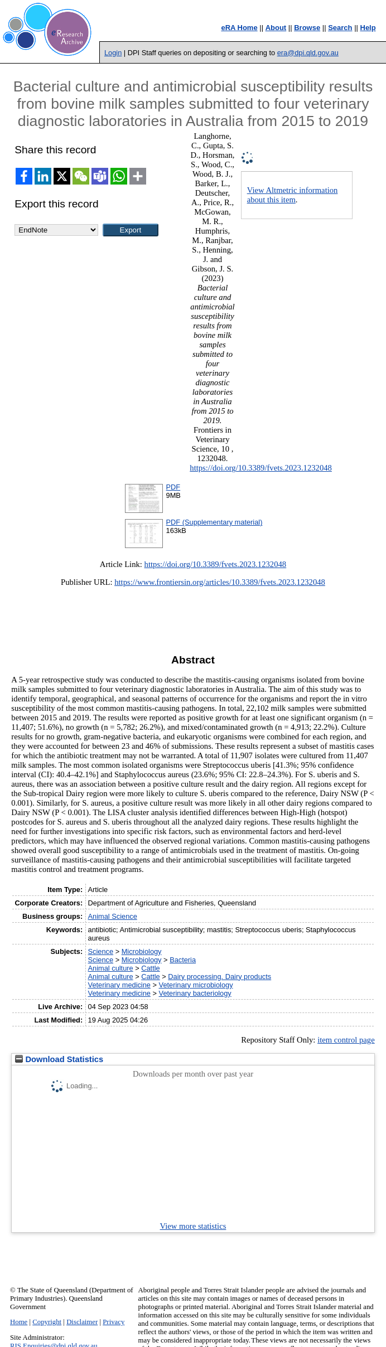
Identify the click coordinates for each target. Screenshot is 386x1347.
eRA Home (239, 27)
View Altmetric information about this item (292, 195)
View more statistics (193, 1226)
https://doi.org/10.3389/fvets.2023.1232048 (261, 467)
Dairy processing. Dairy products (219, 976)
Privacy (113, 1322)
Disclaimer (82, 1322)
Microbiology (142, 951)
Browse (307, 27)
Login (113, 53)
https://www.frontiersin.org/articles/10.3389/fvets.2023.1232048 (219, 582)
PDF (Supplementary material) (214, 522)
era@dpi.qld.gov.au (308, 53)
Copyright (46, 1322)
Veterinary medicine (119, 985)
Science (101, 951)
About (276, 27)
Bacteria (183, 960)
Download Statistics (59, 1059)
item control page (346, 1039)
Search (340, 27)
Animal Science (112, 916)
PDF (173, 487)
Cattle (150, 968)
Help (368, 27)
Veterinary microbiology (196, 985)
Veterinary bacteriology (195, 993)
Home (18, 1322)
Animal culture (110, 968)
